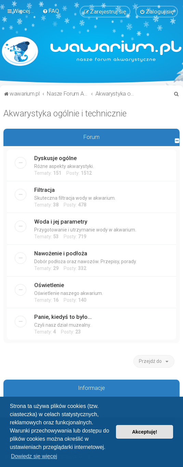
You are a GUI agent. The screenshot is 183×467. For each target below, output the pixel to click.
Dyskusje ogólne (55, 157)
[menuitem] (51, 11)
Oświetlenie (49, 284)
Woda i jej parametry (60, 221)
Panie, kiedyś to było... (63, 316)
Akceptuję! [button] (144, 432)
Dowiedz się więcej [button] (34, 456)
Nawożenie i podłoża (60, 253)
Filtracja (44, 189)
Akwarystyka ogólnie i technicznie (65, 113)
